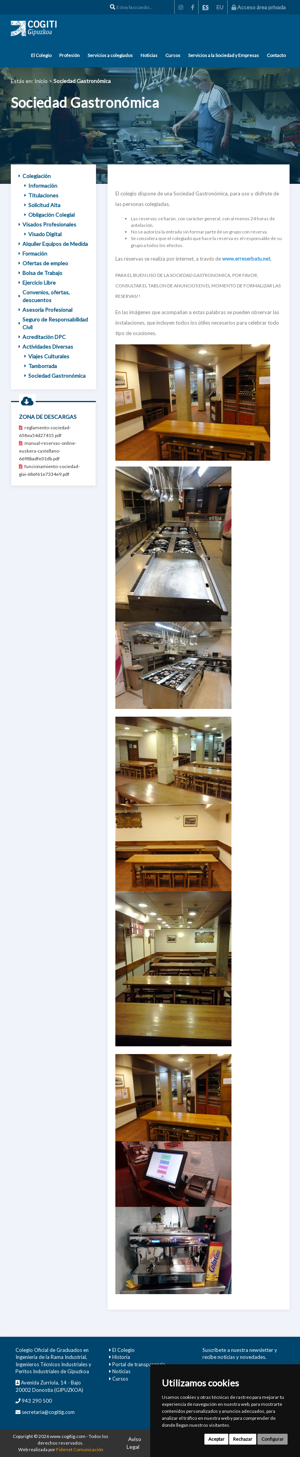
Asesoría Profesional (45, 309)
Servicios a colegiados (110, 55)
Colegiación (35, 176)
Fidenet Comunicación (79, 1449)
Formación (33, 253)
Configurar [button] (272, 1439)
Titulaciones (41, 195)
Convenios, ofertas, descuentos (44, 296)
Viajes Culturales (46, 356)
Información (40, 185)
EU (219, 7)
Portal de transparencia (138, 1364)
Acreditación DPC (42, 337)
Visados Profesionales (47, 224)
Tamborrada (40, 366)
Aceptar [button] (216, 1439)
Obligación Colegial (49, 214)
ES (205, 7)
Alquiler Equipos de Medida (53, 243)
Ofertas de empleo (43, 263)
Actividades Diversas (46, 346)
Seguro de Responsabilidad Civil (53, 323)
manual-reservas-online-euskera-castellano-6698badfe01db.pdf (47, 450)
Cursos (172, 55)
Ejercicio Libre (37, 282)
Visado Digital (43, 234)
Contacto (276, 55)
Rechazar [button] (242, 1439)
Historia (121, 1357)
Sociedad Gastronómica (55, 375)
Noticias (149, 55)
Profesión (69, 55)
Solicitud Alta (42, 205)
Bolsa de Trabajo (40, 273)
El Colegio (41, 55)
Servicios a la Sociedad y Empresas (223, 55)
